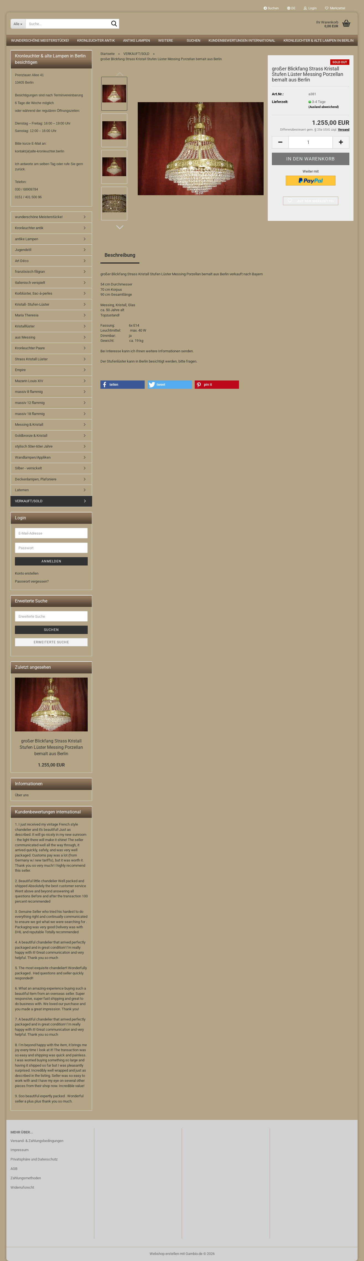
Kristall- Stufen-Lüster (32, 304)
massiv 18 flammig (30, 414)
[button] (291, 8)
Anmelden (51, 561)
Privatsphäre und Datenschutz (34, 1159)
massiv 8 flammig (29, 392)
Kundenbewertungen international (242, 40)
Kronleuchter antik (96, 40)
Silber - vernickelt (28, 468)
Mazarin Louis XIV (29, 381)
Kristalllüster (25, 326)
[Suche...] (18, 24)
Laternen (22, 490)
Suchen (271, 8)
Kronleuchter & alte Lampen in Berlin (318, 40)
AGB (14, 1169)
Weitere (165, 40)
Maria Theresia (26, 315)
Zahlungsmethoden (26, 1178)
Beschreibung (120, 255)
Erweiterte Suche (51, 642)
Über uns (22, 795)
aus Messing (25, 337)
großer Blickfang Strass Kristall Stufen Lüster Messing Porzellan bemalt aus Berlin (51, 747)
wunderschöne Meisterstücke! (40, 40)
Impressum (19, 1150)
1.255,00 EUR (51, 765)
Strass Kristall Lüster (31, 359)
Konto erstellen (26, 573)
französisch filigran (30, 271)
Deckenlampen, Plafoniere (35, 479)
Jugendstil (23, 250)
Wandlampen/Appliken (33, 457)
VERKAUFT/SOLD (29, 501)
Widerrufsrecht (22, 1187)
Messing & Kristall (29, 424)
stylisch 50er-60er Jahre (34, 446)
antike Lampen (136, 40)
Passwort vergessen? (32, 581)
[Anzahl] (310, 142)
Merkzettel (335, 8)
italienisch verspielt (30, 283)
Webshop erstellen (164, 1254)
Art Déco (21, 261)
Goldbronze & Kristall (31, 435)
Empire (20, 370)
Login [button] (310, 8)
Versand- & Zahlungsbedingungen (37, 1141)
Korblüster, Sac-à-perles (33, 293)
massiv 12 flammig (30, 403)
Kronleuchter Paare (30, 348)
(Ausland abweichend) (323, 107)
